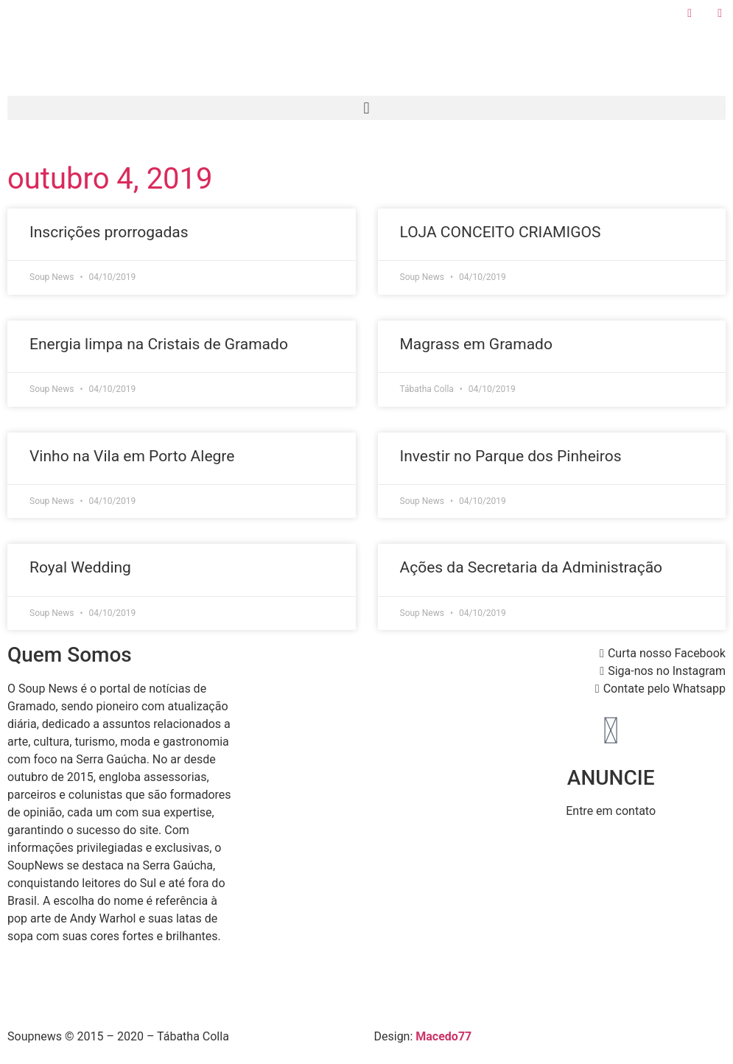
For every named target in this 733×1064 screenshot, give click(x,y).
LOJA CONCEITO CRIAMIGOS (500, 232)
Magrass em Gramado (476, 344)
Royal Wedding (80, 567)
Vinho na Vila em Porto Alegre (131, 456)
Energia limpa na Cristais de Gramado (158, 344)
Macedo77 (443, 1036)
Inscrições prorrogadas (109, 232)
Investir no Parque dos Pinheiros (511, 456)
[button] (366, 108)
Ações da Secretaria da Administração (531, 567)
